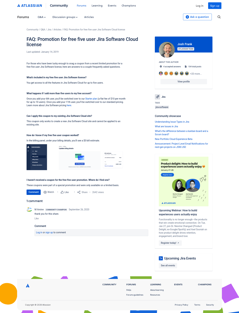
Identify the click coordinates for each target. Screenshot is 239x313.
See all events (168, 265)
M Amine (39, 209)
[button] (76, 157)
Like (37, 218)
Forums (81, 5)
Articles (89, 17)
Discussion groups (65, 17)
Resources (155, 295)
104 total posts (194, 66)
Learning (97, 5)
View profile (184, 81)
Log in (199, 5)
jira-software (162, 107)
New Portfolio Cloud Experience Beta (173, 139)
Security (210, 305)
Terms (197, 305)
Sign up (214, 5)
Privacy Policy (181, 305)
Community (59, 5)
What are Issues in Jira (166, 126)
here (69, 105)
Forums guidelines (134, 295)
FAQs (128, 290)
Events (112, 5)
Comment (34, 192)
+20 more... (196, 73)
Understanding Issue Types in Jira (172, 121)
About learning (157, 290)
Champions (129, 5)
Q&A (42, 17)
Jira (49, 29)
